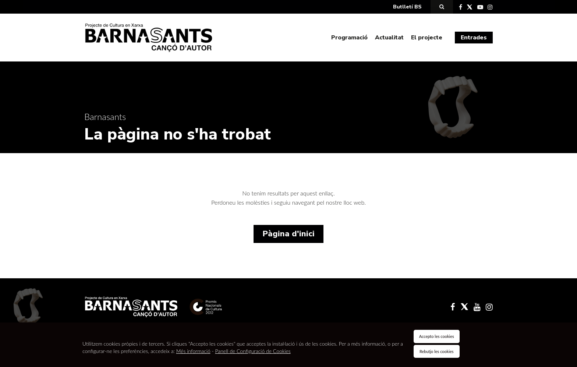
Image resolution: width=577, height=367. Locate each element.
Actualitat (389, 37)
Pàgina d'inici (288, 233)
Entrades (474, 37)
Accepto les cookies (436, 336)
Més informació (193, 351)
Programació (349, 37)
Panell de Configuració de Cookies (253, 351)
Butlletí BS (407, 6)
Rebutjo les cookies (437, 351)
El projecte (426, 37)
